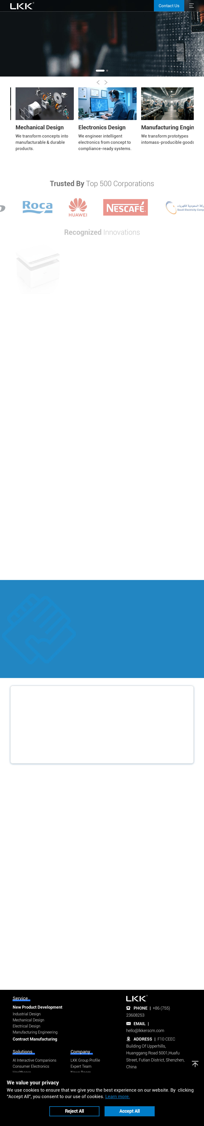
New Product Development (37, 1007)
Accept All (129, 1111)
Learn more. (117, 1096)
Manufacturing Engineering (35, 1032)
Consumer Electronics (31, 1066)
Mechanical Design (28, 1020)
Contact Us (169, 5)
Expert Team (81, 1066)
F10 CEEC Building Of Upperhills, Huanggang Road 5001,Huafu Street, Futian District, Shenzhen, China (155, 1053)
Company (80, 1051)
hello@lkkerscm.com (145, 1030)
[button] (193, 39)
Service (20, 998)
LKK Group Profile (85, 1060)
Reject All (74, 1111)
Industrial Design (27, 1014)
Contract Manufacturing (35, 1039)
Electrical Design (26, 1026)
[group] (38, 119)
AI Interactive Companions (34, 1060)
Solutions (22, 1051)
